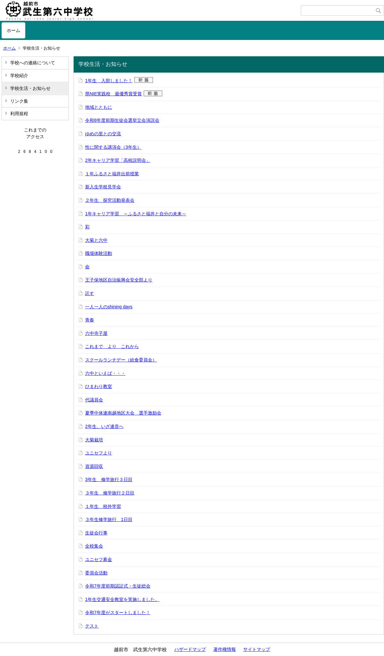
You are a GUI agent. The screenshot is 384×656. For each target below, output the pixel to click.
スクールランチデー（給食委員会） (121, 359)
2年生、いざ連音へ (104, 426)
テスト (92, 625)
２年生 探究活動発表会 (109, 200)
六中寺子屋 (96, 333)
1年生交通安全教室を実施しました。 (122, 599)
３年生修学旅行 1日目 (108, 519)
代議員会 (94, 399)
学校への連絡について (32, 62)
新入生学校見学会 (103, 186)
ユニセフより (98, 452)
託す (89, 293)
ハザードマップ (190, 649)
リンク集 (19, 101)
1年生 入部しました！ (108, 80)
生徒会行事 (96, 532)
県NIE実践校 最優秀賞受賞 (113, 93)
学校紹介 (19, 75)
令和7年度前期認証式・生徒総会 (117, 586)
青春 (89, 319)
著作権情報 (224, 649)
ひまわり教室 (98, 386)
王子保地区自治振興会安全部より (118, 279)
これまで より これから (112, 346)
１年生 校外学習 (103, 506)
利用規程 (19, 113)
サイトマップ (256, 649)
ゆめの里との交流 (103, 133)
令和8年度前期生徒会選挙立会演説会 (122, 120)
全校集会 (94, 546)
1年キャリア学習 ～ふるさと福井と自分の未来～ (135, 213)
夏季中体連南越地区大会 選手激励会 (123, 412)
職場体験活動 (98, 253)
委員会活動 (96, 572)
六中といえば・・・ (105, 373)
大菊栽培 (94, 439)
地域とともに (98, 107)
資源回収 (94, 466)
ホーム (13, 30)
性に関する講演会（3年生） (113, 147)
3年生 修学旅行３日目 (108, 479)
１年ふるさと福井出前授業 (112, 173)
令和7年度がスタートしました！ (117, 612)
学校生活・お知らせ (30, 88)
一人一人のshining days (108, 306)
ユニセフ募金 (98, 559)
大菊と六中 (96, 240)
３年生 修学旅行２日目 (109, 492)
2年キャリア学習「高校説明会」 (117, 160)
